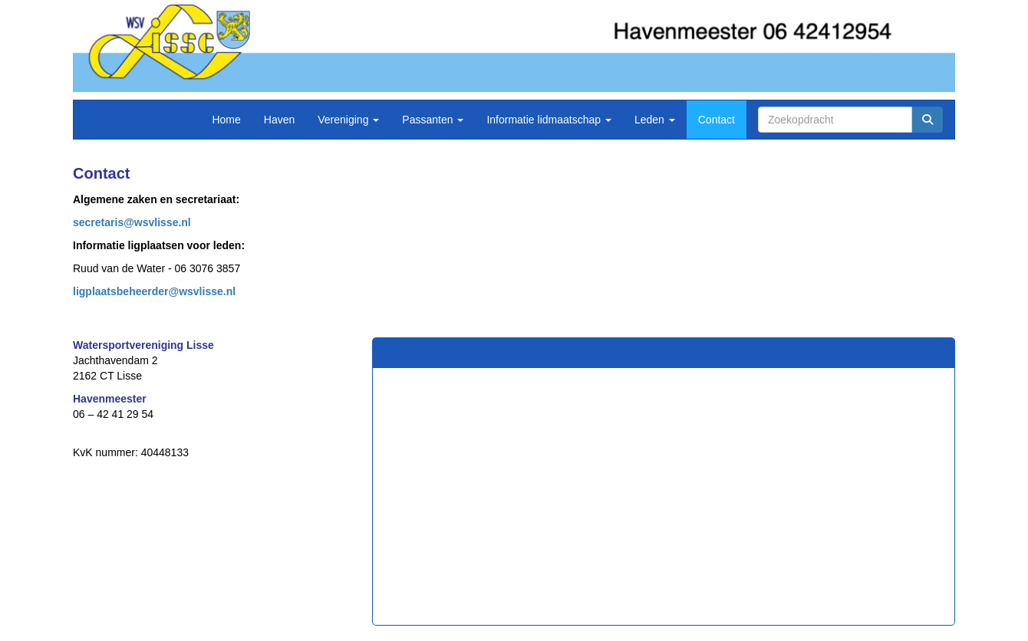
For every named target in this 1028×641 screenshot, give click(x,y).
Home (226, 119)
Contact (716, 119)
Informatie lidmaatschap (548, 119)
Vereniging (348, 119)
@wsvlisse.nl (132, 222)
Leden (654, 119)
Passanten (432, 119)
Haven (279, 119)
